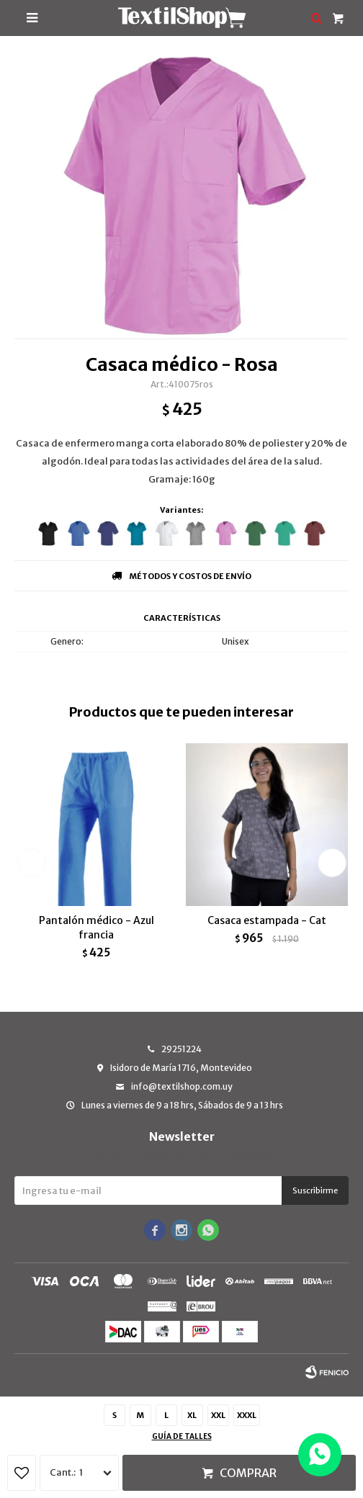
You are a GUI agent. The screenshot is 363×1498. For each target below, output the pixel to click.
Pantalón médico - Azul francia (96, 927)
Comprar (248, 1473)
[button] (331, 863)
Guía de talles (182, 1436)
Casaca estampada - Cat (266, 920)
